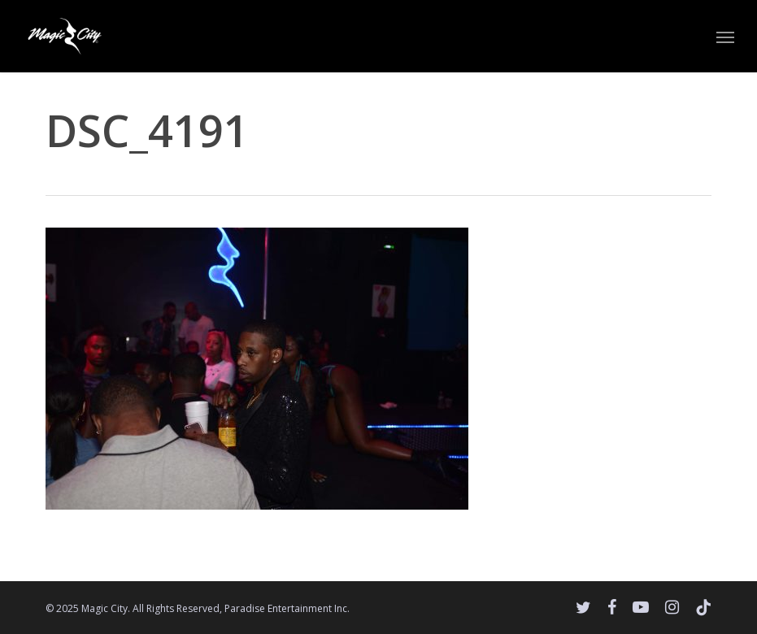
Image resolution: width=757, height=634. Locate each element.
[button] (725, 36)
